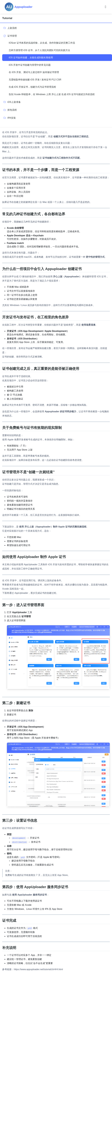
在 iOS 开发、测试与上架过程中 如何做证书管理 (34, 72)
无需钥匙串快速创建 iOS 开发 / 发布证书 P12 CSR (35, 79)
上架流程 (12, 28)
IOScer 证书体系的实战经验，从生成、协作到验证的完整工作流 (42, 43)
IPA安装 (11, 118)
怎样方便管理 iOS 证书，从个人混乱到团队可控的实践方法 (39, 50)
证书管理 (12, 36)
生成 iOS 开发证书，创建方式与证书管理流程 (32, 87)
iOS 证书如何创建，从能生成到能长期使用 (31, 57)
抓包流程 (12, 110)
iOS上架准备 (14, 102)
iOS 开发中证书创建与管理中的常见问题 (30, 65)
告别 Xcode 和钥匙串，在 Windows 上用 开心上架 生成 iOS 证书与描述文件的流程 (52, 94)
